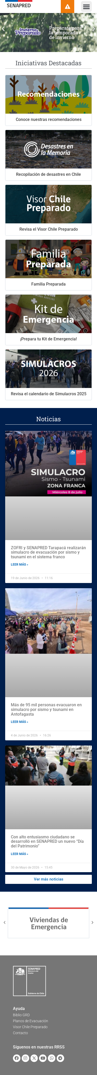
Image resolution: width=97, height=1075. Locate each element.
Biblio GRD (21, 1015)
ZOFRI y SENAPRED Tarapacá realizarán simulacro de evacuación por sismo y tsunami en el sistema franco (48, 552)
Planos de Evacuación (30, 1021)
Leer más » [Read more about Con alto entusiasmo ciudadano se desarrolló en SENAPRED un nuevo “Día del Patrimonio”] (19, 854)
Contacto (20, 1033)
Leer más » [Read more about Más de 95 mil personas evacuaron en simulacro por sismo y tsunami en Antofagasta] (19, 722)
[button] (86, 6)
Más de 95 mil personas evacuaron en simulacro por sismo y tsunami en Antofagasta (46, 709)
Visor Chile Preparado (30, 1027)
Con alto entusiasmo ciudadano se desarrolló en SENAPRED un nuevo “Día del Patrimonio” (47, 841)
